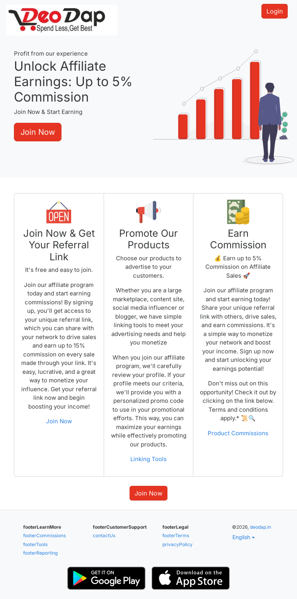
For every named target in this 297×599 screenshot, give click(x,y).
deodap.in (260, 527)
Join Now (37, 132)
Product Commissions (238, 433)
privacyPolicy (177, 544)
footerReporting (40, 553)
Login (274, 11)
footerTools (35, 544)
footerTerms (175, 535)
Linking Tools (148, 459)
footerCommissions (44, 535)
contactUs (104, 535)
